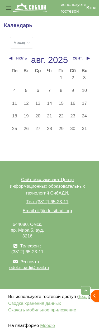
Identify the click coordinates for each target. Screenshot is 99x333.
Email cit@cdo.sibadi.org (47, 210)
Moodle (47, 325)
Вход (91, 7)
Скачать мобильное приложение (42, 309)
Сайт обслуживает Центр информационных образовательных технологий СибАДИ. (47, 186)
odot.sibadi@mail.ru (29, 267)
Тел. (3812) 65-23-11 (47, 201)
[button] (86, 290)
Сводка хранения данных (34, 303)
